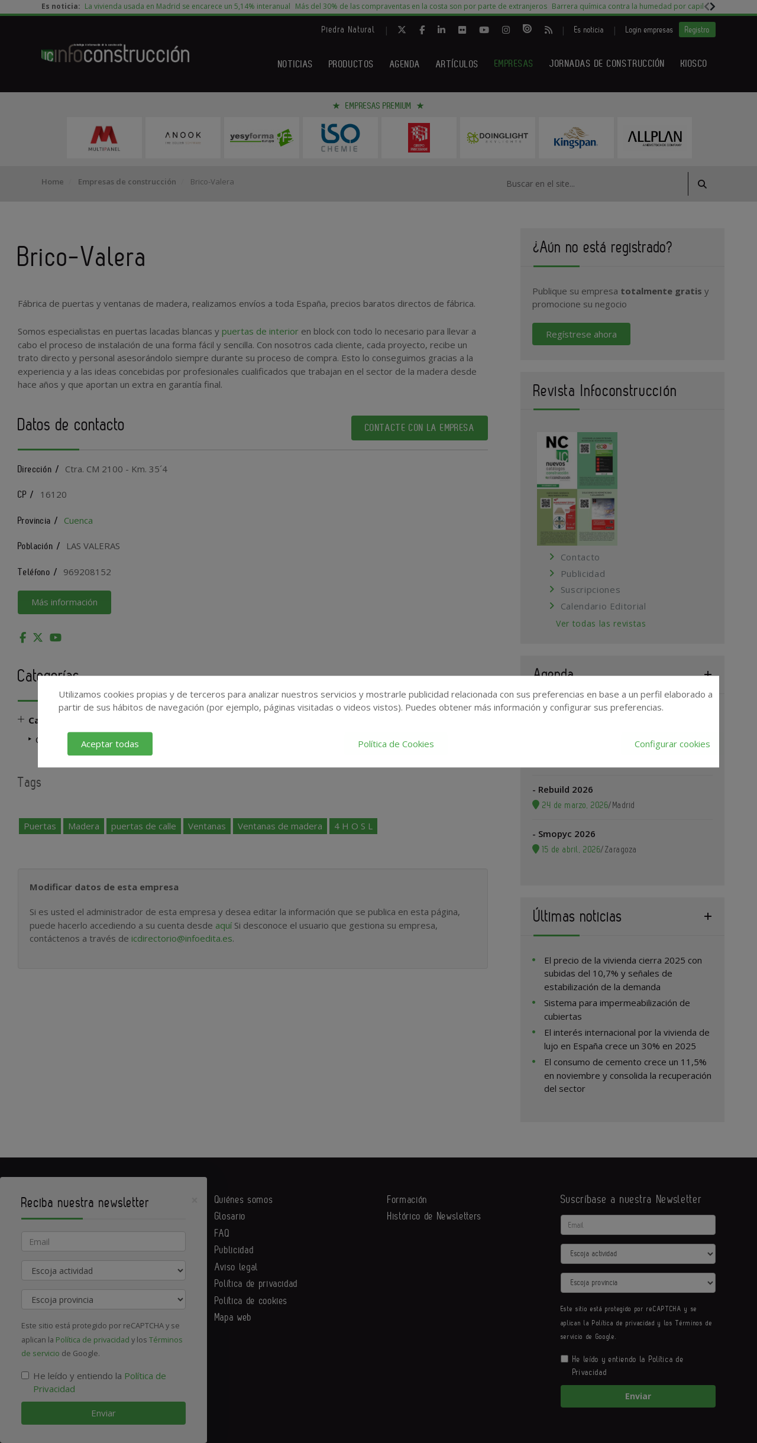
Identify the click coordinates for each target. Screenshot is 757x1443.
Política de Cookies (396, 744)
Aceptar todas (110, 744)
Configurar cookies (672, 744)
